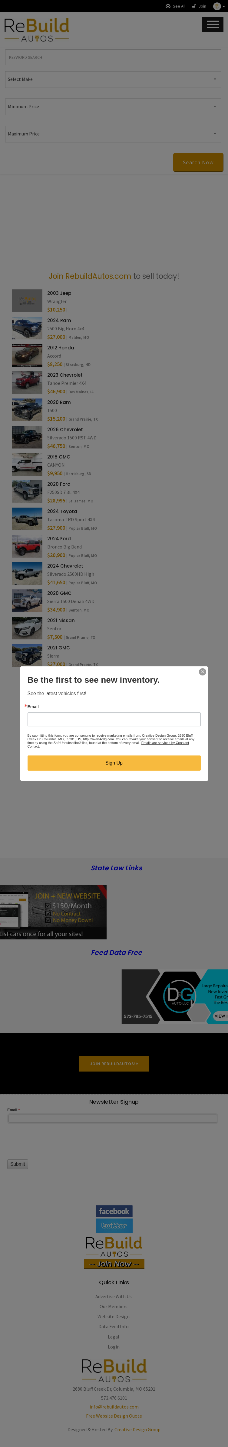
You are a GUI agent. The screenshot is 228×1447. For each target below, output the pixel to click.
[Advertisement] (114, 222)
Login (114, 1347)
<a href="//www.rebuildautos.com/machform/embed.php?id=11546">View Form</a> (114, 1151)
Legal (113, 1337)
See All (175, 6)
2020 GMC (59, 593)
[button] (219, 6)
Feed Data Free (116, 953)
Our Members (113, 1306)
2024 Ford (59, 538)
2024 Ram (59, 320)
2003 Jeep (59, 293)
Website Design (113, 1316)
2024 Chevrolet (65, 566)
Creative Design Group (137, 1429)
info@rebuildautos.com (114, 1407)
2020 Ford (59, 484)
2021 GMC (58, 648)
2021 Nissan (61, 620)
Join (199, 6)
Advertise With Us (113, 1296)
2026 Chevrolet (65, 429)
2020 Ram (59, 402)
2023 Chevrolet (65, 375)
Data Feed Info (113, 1326)
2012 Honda (60, 348)
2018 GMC (58, 457)
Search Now (198, 162)
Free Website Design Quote (114, 1416)
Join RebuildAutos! (114, 1063)
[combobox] (113, 79)
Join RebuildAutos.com (90, 276)
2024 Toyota (62, 511)
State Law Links (116, 868)
